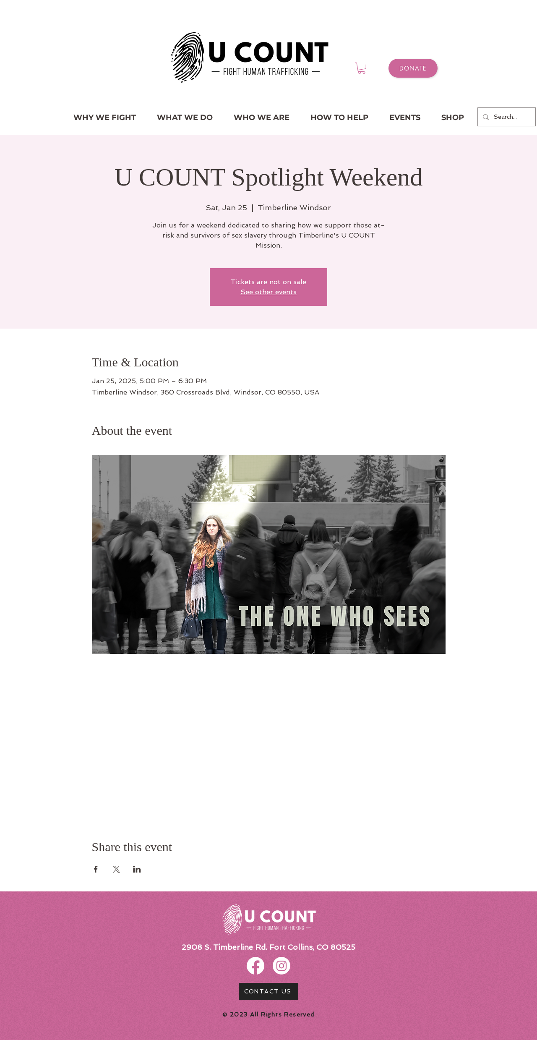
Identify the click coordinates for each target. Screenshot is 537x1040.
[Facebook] (255, 966)
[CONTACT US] (268, 991)
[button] (361, 68)
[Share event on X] (116, 869)
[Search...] (506, 117)
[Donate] (413, 68)
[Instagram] (281, 966)
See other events (268, 292)
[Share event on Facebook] (96, 869)
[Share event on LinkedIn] (137, 869)
